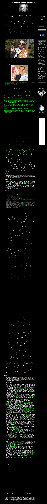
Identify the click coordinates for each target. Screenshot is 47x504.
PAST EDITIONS (42, 16)
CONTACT (41, 26)
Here (7, 126)
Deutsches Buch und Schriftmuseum (14, 287)
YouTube (21, 34)
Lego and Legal (18, 124)
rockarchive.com (26, 12)
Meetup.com (16, 207)
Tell (6, 26)
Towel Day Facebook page (11, 33)
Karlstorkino (31, 322)
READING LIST (41, 22)
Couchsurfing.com (17, 380)
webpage (19, 307)
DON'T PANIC (29, 493)
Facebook (19, 177)
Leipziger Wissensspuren (12, 263)
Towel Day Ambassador (20, 58)
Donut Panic (20, 446)
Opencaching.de (17, 320)
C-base (25, 248)
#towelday (22, 23)
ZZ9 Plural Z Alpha (42, 88)
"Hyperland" (14, 252)
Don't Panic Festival (22, 394)
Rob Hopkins (12, 422)
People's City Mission (10, 452)
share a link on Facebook (29, 23)
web (18, 241)
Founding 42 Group (24, 431)
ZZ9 (24, 385)
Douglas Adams (7, 16)
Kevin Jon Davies (18, 414)
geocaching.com (17, 184)
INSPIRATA (10, 271)
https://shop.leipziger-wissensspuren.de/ (24, 269)
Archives (32, 466)
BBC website (13, 123)
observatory (17, 149)
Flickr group (8, 34)
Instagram (25, 241)
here (16, 83)
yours (33, 134)
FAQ (42, 19)
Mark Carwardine (9, 410)
